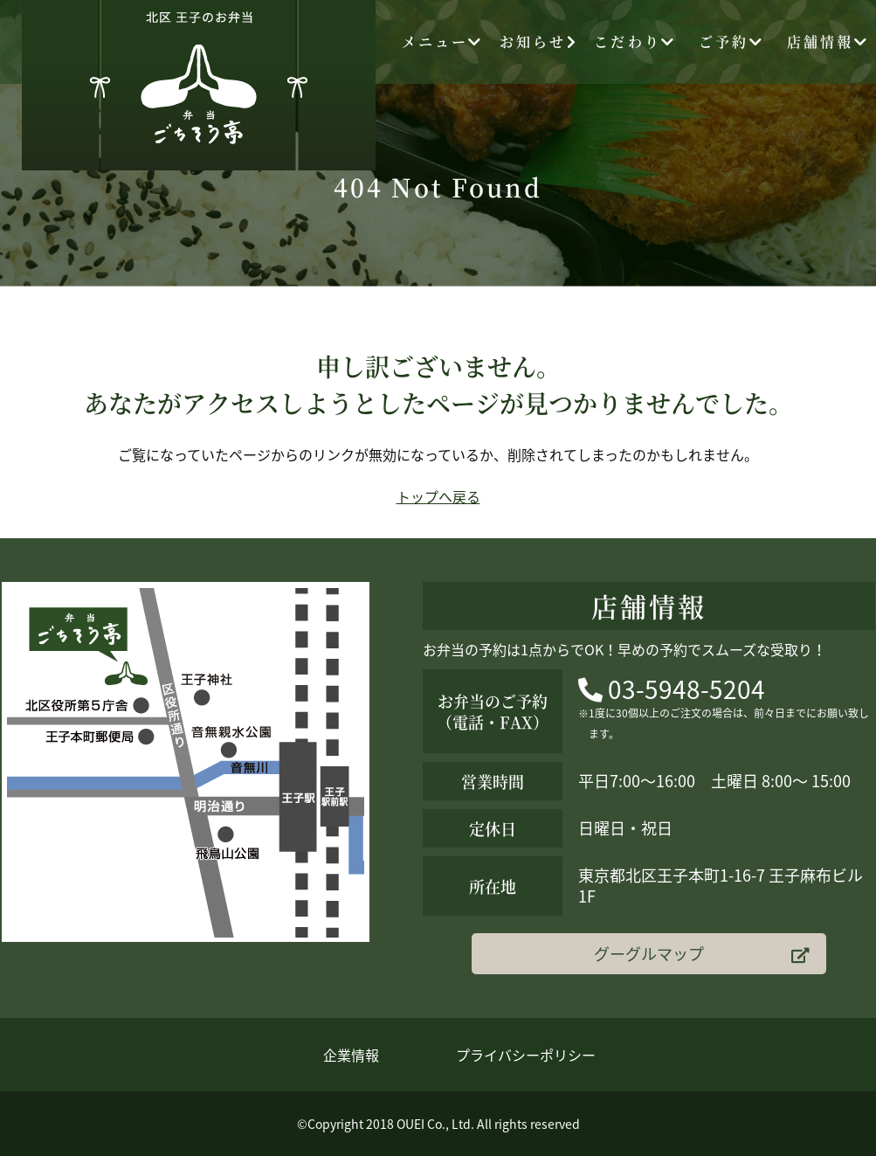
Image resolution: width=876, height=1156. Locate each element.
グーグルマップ (701, 954)
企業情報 (351, 1054)
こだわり (635, 41)
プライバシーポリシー (526, 1054)
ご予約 (731, 41)
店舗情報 (828, 41)
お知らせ (539, 41)
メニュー (443, 41)
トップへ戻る (438, 496)
